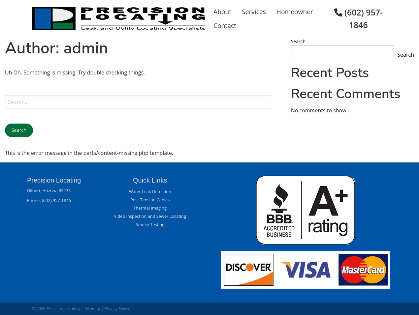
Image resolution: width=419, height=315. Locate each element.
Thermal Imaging (150, 208)
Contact (224, 25)
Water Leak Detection (150, 191)
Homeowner (294, 11)
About (222, 11)
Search (298, 41)
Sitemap (92, 308)
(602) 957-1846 (56, 200)
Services (254, 11)
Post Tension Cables (150, 200)
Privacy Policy (116, 308)
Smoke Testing (150, 224)
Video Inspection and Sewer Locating (150, 216)
